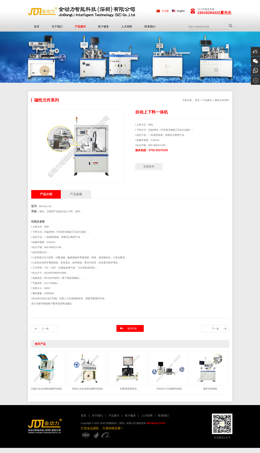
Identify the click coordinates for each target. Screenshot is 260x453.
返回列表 (132, 328)
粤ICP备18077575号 (156, 423)
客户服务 (103, 26)
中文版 (165, 11)
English (181, 11)
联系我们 (149, 26)
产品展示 (80, 26)
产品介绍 (46, 194)
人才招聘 (126, 26)
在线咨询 (148, 166)
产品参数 (76, 194)
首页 (36, 26)
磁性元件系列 (222, 100)
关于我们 (57, 26)
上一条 (45, 328)
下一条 (215, 328)
